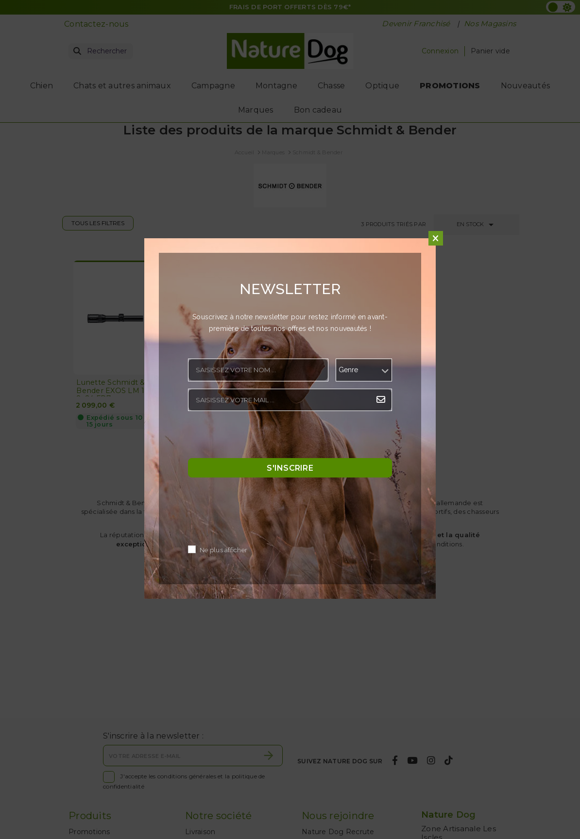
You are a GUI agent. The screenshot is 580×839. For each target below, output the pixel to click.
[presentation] (262, 437)
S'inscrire (290, 467)
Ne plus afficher (223, 550)
